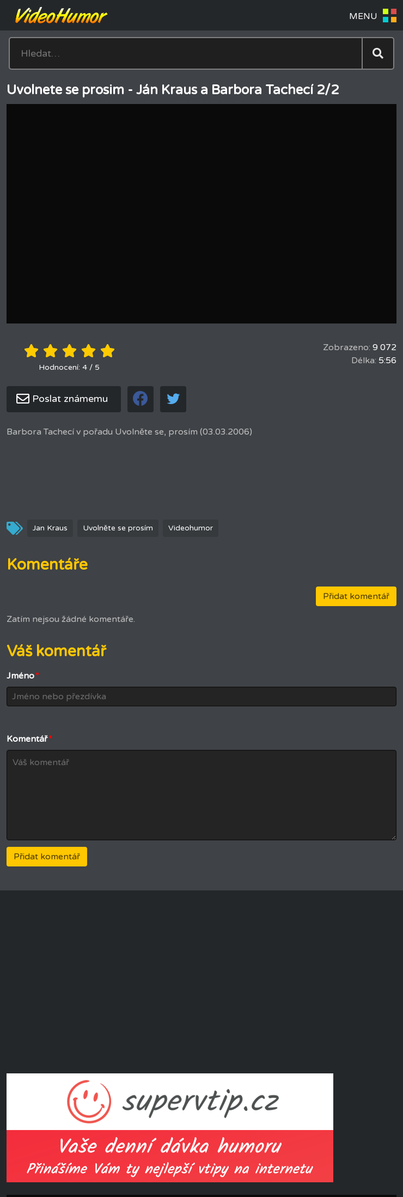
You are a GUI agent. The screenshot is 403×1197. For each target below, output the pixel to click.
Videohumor (190, 528)
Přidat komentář (356, 596)
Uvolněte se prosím (118, 528)
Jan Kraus (50, 528)
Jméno (23, 675)
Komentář (29, 739)
